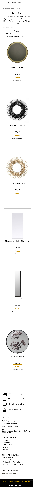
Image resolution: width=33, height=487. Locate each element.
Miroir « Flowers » (17, 356)
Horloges (21, 21)
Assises (5, 440)
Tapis (17, 23)
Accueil (5, 8)
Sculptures (12, 19)
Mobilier (6, 449)
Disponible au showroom (14, 36)
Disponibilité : (9, 34)
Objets (5, 19)
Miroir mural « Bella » (17, 299)
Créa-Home (12, 481)
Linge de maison (8, 445)
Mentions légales (8, 457)
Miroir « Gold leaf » (17, 67)
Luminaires (6, 447)
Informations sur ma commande (13, 464)
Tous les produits (10, 16)
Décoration (11, 8)
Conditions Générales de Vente (13, 460)
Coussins (26, 16)
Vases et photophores (23, 19)
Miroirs (5, 21)
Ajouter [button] (17, 77)
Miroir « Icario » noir (17, 125)
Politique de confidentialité (11, 462)
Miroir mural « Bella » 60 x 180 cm (17, 241)
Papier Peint (13, 21)
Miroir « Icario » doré (17, 183)
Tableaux (27, 21)
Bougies (19, 16)
